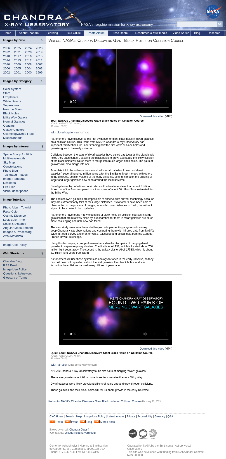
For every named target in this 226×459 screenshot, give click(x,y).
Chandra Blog (12, 261)
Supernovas (11, 105)
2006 (6, 68)
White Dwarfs (12, 101)
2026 (6, 48)
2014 (6, 60)
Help (79, 416)
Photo (59, 422)
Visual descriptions (15, 191)
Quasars (8, 125)
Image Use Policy (15, 244)
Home (7, 33)
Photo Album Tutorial (17, 207)
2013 (17, 60)
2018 (6, 56)
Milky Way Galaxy (15, 117)
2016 (28, 56)
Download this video (152, 116)
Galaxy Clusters (13, 129)
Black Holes (11, 113)
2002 (6, 72)
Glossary (160, 416)
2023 (39, 48)
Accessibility (145, 416)
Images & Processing (17, 232)
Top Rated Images (15, 174)
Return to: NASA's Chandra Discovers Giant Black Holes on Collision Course (94, 401)
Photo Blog (10, 170)
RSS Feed (10, 265)
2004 (28, 68)
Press (74, 422)
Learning (52, 33)
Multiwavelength (14, 158)
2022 (6, 52)
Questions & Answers (17, 273)
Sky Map (9, 162)
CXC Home (56, 416)
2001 (17, 72)
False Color (11, 211)
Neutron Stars (12, 109)
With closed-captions (63, 132)
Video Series (181, 33)
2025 (17, 48)
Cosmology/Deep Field (18, 133)
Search (69, 416)
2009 (17, 64)
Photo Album (96, 33)
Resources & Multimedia (151, 33)
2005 (17, 68)
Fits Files (9, 187)
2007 (39, 64)
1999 (39, 72)
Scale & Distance (14, 223)
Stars (6, 93)
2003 (39, 68)
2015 (39, 56)
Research (214, 33)
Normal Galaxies (14, 121)
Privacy (131, 416)
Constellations (12, 166)
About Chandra (29, 33)
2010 (6, 64)
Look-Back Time (14, 219)
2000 (28, 72)
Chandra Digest (78, 429)
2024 (28, 48)
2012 (28, 60)
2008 (28, 64)
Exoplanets (10, 97)
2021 (17, 52)
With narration (59, 364)
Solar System (12, 89)
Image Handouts (14, 178)
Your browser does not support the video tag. (115, 81)
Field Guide (73, 33)
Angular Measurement (18, 228)
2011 (39, 60)
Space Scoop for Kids (17, 154)
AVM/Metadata (13, 236)
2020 (28, 52)
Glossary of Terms (15, 277)
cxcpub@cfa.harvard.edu (80, 432)
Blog (197, 33)
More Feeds (107, 422)
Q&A (170, 416)
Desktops (9, 183)
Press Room (119, 33)
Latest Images (115, 416)
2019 (39, 52)
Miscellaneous (12, 138)
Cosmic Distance (14, 215)
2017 (17, 56)
